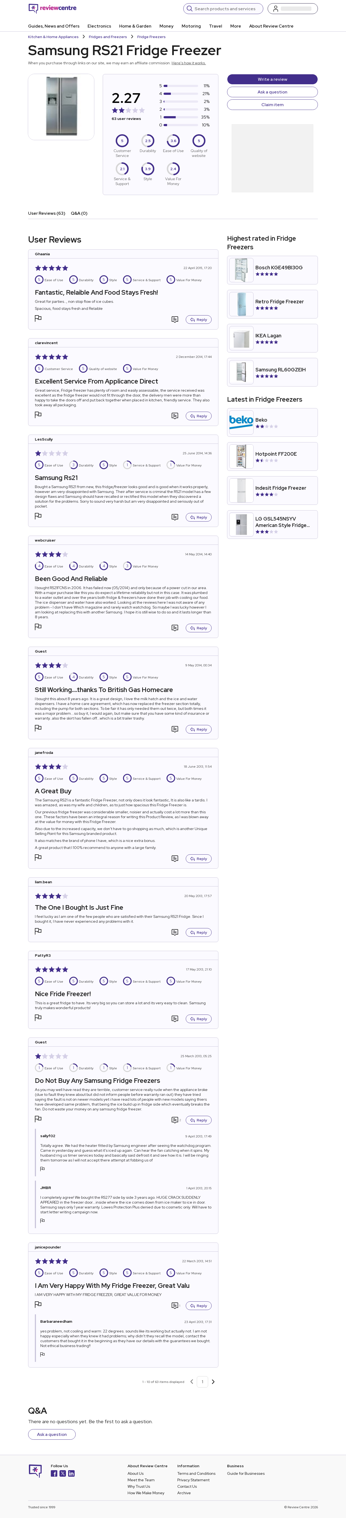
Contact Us (187, 1486)
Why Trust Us (139, 1486)
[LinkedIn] (71, 1474)
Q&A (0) (79, 213)
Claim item (272, 105)
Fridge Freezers (151, 36)
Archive (184, 1492)
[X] (62, 1474)
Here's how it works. (189, 63)
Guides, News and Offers (53, 26)
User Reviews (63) (46, 213)
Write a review (272, 79)
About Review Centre (271, 26)
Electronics (99, 26)
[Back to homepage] (52, 8)
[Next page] (213, 1382)
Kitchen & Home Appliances (53, 36)
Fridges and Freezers (108, 36)
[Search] (227, 9)
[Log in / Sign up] (293, 8)
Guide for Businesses (246, 1473)
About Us (136, 1473)
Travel (215, 26)
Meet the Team (141, 1479)
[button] (38, 319)
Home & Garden (135, 26)
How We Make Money (146, 1492)
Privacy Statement (193, 1479)
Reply (198, 319)
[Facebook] (54, 1474)
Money (166, 26)
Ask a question (272, 92)
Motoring (191, 26)
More (235, 26)
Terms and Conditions (196, 1473)
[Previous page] (192, 1382)
